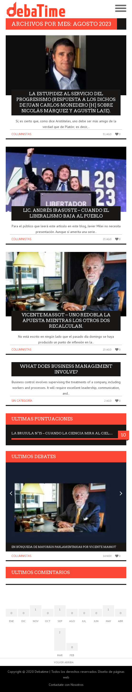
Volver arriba (63, 662)
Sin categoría (21, 401)
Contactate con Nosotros (66, 685)
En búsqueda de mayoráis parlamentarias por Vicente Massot (63, 547)
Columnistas (21, 134)
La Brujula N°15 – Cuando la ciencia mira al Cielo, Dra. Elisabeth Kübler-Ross (66, 433)
